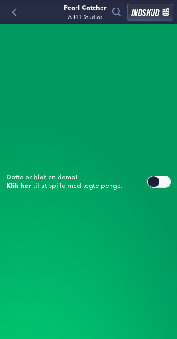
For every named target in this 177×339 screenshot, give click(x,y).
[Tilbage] (14, 12)
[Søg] (117, 12)
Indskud (150, 12)
